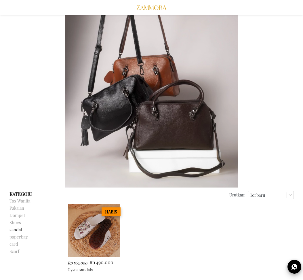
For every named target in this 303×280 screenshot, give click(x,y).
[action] (294, 267)
